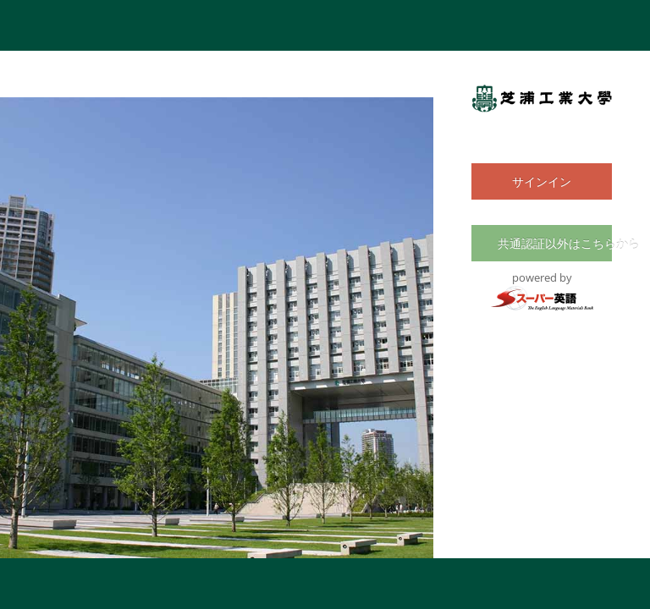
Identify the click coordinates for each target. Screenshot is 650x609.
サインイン (541, 181)
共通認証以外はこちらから (549, 243)
